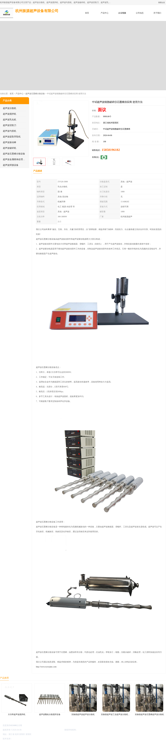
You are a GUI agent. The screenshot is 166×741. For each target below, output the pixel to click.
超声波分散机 (9, 108)
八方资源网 (18, 739)
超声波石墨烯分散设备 (35, 94)
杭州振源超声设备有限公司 (52, 730)
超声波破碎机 (9, 148)
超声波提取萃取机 (12, 136)
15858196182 (111, 150)
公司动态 (140, 13)
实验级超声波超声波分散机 (83, 714)
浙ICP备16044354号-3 (31, 730)
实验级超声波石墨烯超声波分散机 (149, 714)
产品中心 (104, 13)
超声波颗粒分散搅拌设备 (49, 714)
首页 (87, 13)
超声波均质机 (9, 131)
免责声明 (27, 739)
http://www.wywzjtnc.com (46, 667)
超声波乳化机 (9, 119)
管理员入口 (36, 739)
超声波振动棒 (9, 142)
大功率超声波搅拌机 (16, 714)
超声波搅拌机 (9, 114)
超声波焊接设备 (10, 165)
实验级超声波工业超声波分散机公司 (116, 714)
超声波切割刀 (9, 125)
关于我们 (157, 13)
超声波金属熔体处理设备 (15, 159)
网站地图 (45, 739)
